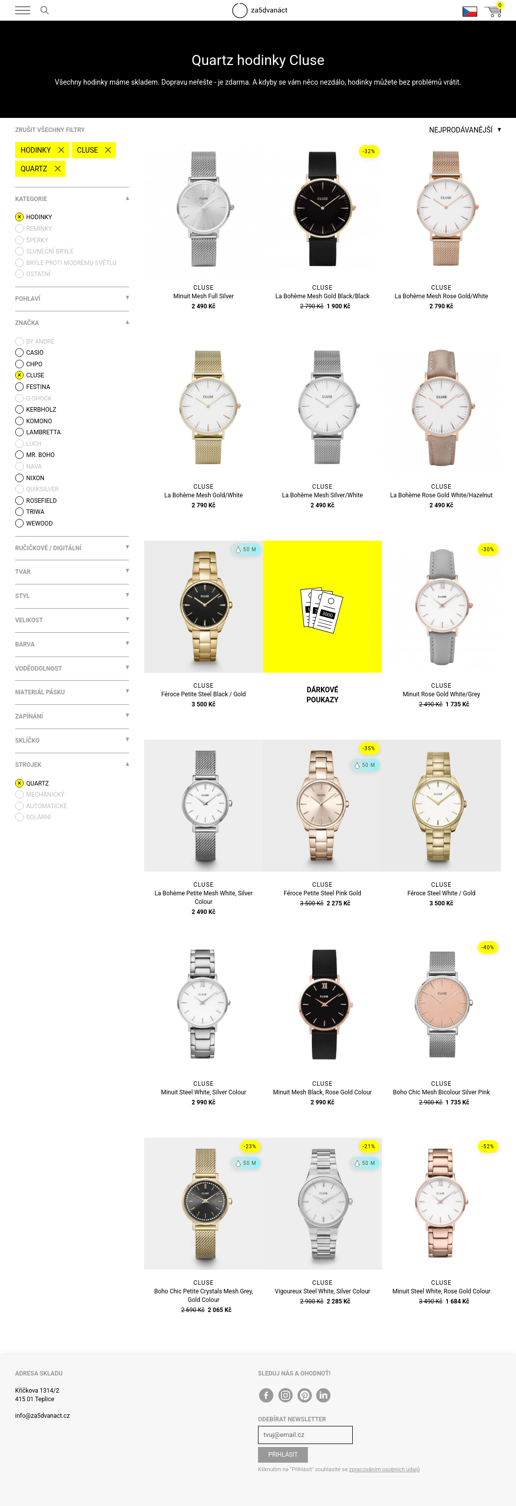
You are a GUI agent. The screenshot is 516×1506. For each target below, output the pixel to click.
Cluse (87, 150)
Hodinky (36, 150)
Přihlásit (283, 1454)
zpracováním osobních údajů (384, 1469)
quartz (34, 169)
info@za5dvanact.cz (42, 1415)
